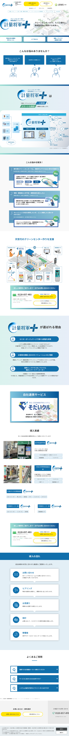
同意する (61, 729)
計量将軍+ (49, 8)
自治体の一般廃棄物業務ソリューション (10, 698)
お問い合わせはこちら (32, 4)
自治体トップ (32, 8)
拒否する (61, 732)
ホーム (1, 698)
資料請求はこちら (47, 4)
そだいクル (41, 8)
